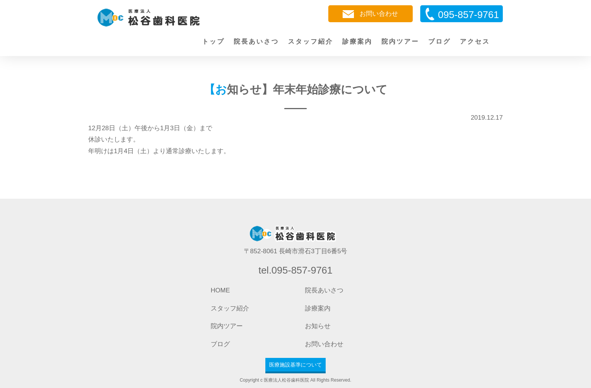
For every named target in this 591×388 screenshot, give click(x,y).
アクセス (475, 41)
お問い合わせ (370, 14)
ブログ (439, 41)
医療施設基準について (295, 365)
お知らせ (318, 326)
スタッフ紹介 (310, 41)
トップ (213, 41)
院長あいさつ (256, 41)
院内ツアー (400, 41)
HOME (220, 290)
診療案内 (357, 41)
